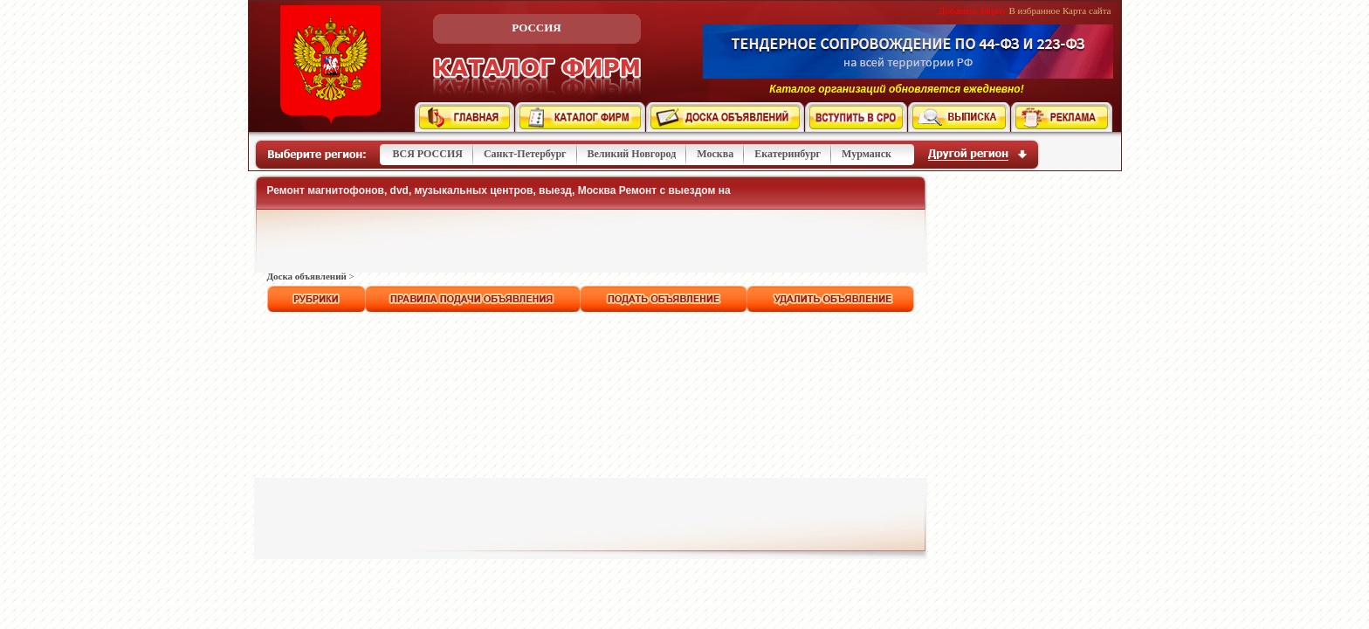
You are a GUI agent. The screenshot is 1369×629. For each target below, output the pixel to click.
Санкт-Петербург (525, 154)
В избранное (1035, 10)
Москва (715, 154)
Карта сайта (1087, 10)
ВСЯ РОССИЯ (428, 154)
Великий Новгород (632, 154)
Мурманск (866, 154)
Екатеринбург (787, 154)
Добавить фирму (973, 10)
